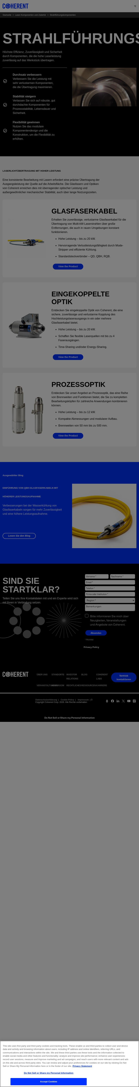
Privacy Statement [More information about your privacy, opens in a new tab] (82, 1068)
